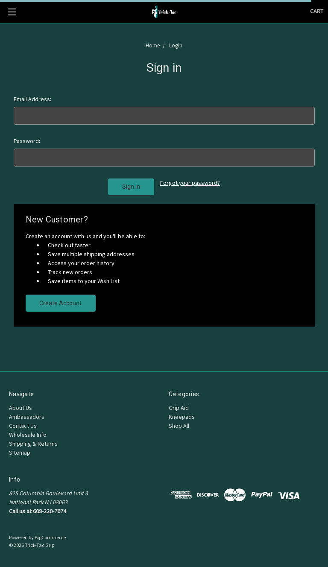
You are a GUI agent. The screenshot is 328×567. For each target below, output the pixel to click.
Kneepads (182, 417)
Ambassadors (26, 417)
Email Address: (32, 99)
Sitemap (19, 452)
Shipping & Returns (33, 443)
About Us (20, 408)
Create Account (60, 303)
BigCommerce (50, 537)
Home (153, 45)
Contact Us (23, 426)
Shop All (179, 426)
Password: (27, 141)
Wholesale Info (28, 434)
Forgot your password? (190, 183)
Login (175, 45)
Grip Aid (179, 408)
